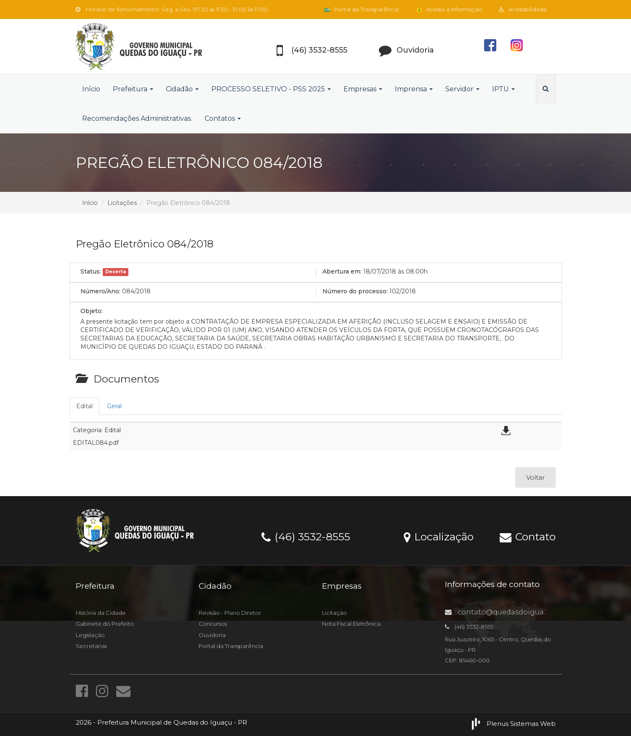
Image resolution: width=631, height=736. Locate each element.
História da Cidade (101, 612)
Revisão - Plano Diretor (230, 612)
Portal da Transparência (361, 9)
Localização (439, 536)
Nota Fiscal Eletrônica (351, 623)
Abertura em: (342, 271)
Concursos (213, 623)
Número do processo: (355, 291)
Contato (528, 536)
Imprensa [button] (414, 89)
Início (91, 89)
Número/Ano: (100, 291)
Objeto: (91, 311)
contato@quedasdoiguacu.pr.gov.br (515, 612)
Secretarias (91, 646)
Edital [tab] (84, 406)
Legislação (90, 635)
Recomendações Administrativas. (137, 118)
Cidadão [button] (182, 89)
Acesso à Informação (448, 9)
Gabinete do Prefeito (105, 623)
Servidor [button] (462, 89)
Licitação (334, 612)
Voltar (535, 477)
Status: (90, 271)
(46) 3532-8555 (305, 536)
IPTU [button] (503, 89)
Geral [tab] (114, 406)
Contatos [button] (223, 118)
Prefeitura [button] (133, 89)
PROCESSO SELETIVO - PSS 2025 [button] (271, 89)
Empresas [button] (362, 89)
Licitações (122, 203)
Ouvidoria (212, 635)
